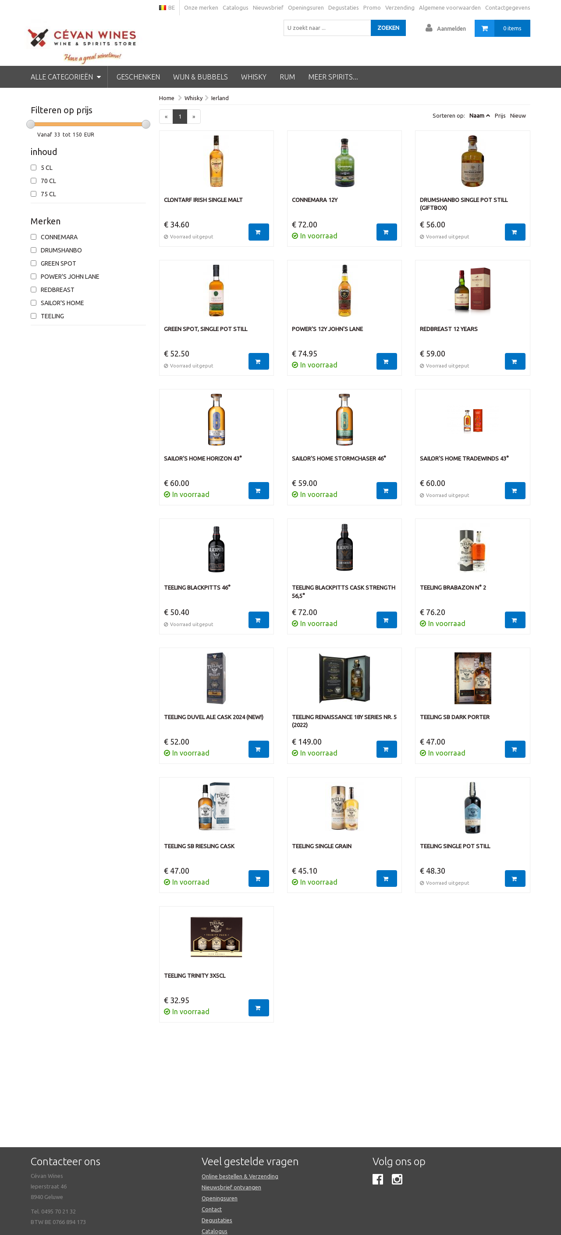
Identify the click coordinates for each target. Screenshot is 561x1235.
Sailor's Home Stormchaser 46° (339, 458)
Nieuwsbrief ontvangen (231, 1187)
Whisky (253, 77)
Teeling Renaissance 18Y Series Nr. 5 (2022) (344, 721)
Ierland (220, 98)
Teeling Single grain (322, 846)
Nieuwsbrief (268, 7)
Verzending (400, 7)
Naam (476, 115)
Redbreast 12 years (449, 329)
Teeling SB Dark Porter (455, 717)
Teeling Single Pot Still (455, 846)
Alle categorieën (66, 77)
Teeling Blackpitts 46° (197, 587)
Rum (287, 77)
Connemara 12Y (314, 200)
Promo (372, 7)
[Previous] (166, 116)
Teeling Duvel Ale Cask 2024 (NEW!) (213, 717)
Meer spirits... (333, 77)
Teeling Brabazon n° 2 (453, 587)
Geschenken (138, 77)
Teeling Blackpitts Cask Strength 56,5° (343, 591)
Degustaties (343, 7)
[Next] (194, 116)
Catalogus (236, 7)
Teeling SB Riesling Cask (199, 846)
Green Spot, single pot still (205, 329)
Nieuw (518, 115)
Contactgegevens (507, 7)
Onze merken (201, 7)
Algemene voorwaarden (450, 7)
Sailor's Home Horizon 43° (203, 458)
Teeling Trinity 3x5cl (194, 975)
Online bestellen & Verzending (240, 1176)
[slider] (30, 124)
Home (166, 98)
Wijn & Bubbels (200, 77)
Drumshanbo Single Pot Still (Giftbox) (464, 204)
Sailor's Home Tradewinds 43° (464, 458)
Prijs (500, 115)
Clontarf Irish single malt (203, 200)
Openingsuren (306, 7)
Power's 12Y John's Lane (327, 329)
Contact (212, 1209)
